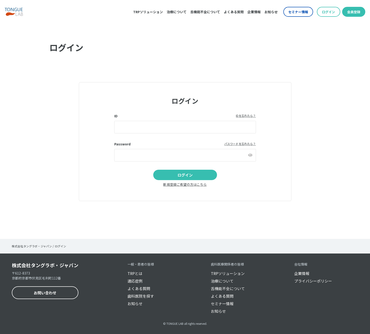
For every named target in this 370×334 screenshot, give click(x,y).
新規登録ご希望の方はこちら (185, 184)
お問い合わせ (45, 293)
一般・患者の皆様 (141, 264)
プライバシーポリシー (313, 281)
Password (122, 144)
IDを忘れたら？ (246, 116)
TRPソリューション (148, 11)
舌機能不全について (205, 11)
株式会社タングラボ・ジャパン (45, 265)
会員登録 (353, 11)
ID (116, 116)
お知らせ (271, 11)
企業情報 (254, 11)
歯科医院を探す (141, 296)
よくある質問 (234, 11)
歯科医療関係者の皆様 (227, 264)
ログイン (328, 11)
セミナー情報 (298, 11)
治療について (177, 11)
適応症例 (135, 281)
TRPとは (135, 273)
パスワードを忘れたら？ (240, 144)
